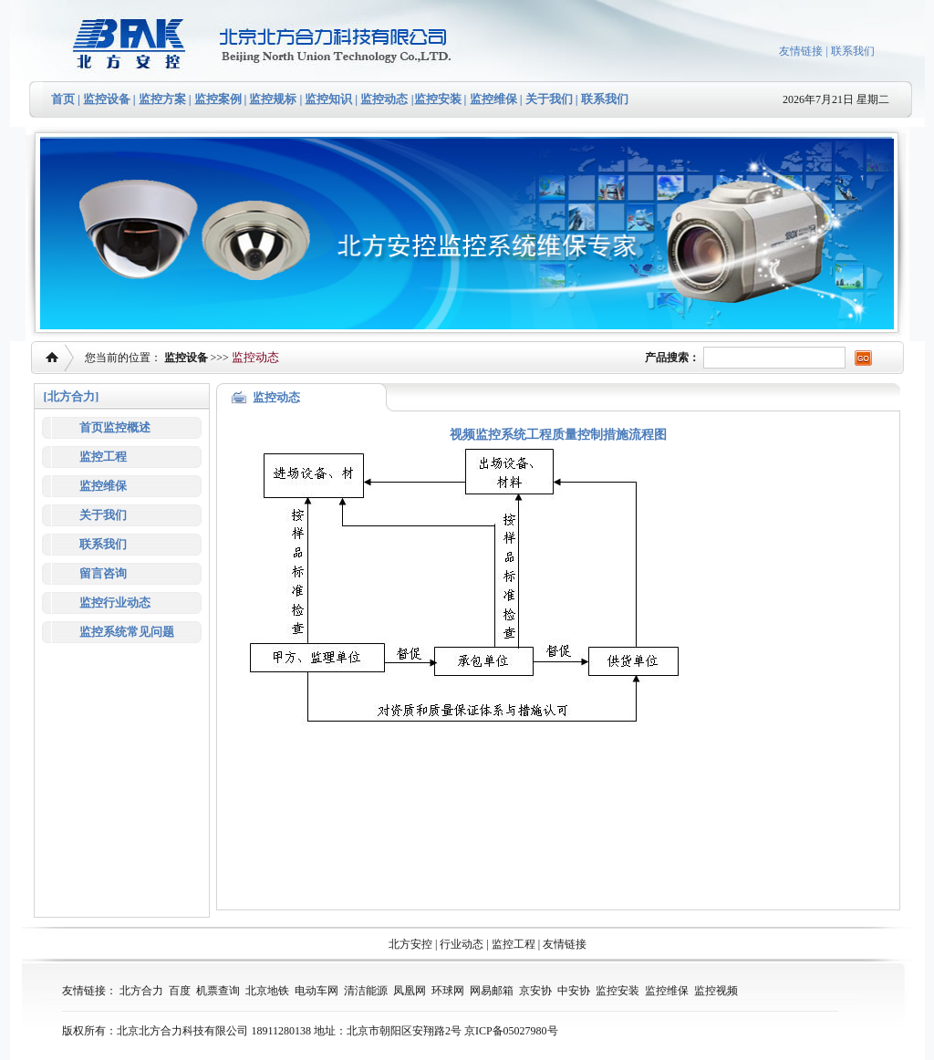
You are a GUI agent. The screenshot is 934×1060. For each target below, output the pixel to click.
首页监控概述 (114, 427)
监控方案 (162, 99)
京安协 (535, 990)
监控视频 (716, 990)
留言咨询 (103, 573)
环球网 (447, 990)
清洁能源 (366, 990)
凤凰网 (409, 990)
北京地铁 (267, 990)
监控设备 (106, 99)
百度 (180, 990)
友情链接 (801, 51)
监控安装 (438, 99)
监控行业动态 (114, 602)
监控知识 (328, 99)
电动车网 (316, 990)
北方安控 (410, 944)
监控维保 (493, 99)
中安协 (573, 990)
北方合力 (141, 990)
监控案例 (218, 99)
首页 (63, 99)
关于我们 (548, 99)
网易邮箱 (492, 990)
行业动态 (461, 944)
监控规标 (272, 99)
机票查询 (218, 990)
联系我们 (853, 51)
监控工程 (103, 456)
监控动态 (384, 99)
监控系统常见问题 (126, 632)
